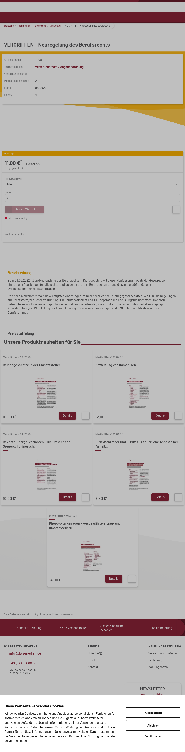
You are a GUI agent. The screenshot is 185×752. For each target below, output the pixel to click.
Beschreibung (93, 273)
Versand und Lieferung (163, 653)
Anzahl (8, 192)
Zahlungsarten (158, 667)
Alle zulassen (153, 712)
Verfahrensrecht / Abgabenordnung (59, 67)
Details (67, 415)
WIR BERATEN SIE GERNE (20, 646)
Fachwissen (40, 25)
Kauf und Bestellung (164, 646)
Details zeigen (153, 736)
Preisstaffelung (93, 334)
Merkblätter (55, 25)
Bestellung (155, 660)
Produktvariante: (13, 178)
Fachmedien (23, 25)
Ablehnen (153, 725)
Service (93, 646)
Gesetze (93, 660)
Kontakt (93, 667)
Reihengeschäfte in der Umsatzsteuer (31, 365)
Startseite (9, 25)
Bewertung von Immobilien (115, 365)
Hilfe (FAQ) (95, 653)
